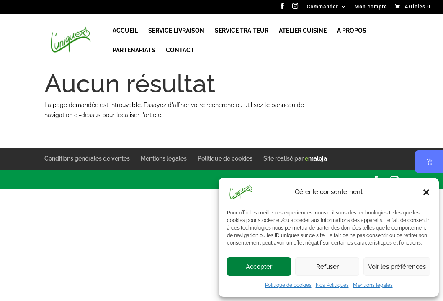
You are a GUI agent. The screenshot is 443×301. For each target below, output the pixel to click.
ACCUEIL (125, 31)
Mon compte (371, 7)
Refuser (327, 266)
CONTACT (180, 50)
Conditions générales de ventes (87, 158)
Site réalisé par (295, 158)
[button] (426, 192)
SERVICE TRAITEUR (241, 31)
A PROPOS (351, 31)
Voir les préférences (397, 266)
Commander (322, 7)
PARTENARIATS (134, 50)
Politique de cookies (288, 285)
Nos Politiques (332, 285)
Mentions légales (373, 285)
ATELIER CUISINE (303, 31)
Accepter (259, 266)
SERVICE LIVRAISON (176, 31)
